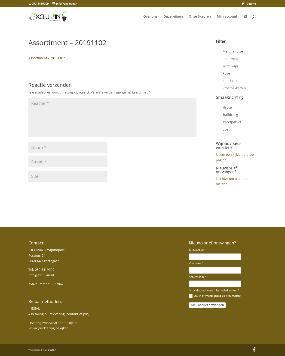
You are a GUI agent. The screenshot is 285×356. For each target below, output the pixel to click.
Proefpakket (232, 122)
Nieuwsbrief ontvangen (207, 305)
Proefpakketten (234, 88)
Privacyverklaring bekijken (48, 328)
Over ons (150, 17)
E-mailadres (197, 249)
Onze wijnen (173, 17)
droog (227, 107)
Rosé (226, 73)
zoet (226, 129)
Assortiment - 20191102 (46, 58)
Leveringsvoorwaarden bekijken (52, 323)
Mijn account (227, 17)
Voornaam (196, 263)
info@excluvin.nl (41, 275)
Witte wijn (230, 66)
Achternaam (197, 277)
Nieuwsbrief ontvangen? (226, 170)
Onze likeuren (200, 17)
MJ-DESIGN (50, 349)
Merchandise (233, 51)
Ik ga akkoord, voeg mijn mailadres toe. (214, 290)
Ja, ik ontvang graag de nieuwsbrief (215, 296)
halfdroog (230, 114)
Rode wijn (230, 58)
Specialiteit (231, 80)
